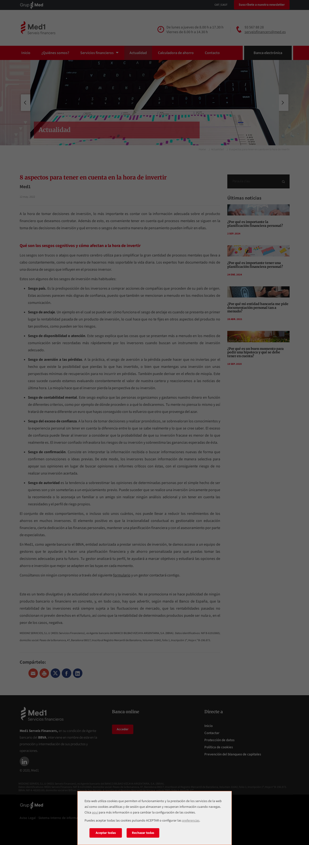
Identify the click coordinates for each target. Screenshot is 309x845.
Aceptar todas (106, 833)
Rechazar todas (143, 833)
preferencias (190, 820)
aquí (95, 812)
